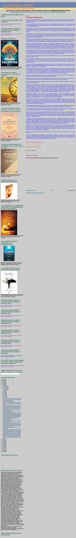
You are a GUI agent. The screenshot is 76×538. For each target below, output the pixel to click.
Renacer (4, 438)
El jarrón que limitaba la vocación (9, 401)
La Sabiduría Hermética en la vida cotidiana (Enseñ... (12, 424)
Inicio (52, 190)
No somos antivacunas (7, 419)
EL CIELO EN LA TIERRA (18, 5)
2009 (3, 451)
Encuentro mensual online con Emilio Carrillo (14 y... (12, 420)
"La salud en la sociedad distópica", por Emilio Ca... (12, 411)
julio (4, 391)
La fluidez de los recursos (7, 410)
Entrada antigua (71, 190)
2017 (3, 442)
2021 (3, 385)
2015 (3, 444)
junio (4, 392)
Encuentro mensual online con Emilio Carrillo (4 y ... (12, 405)
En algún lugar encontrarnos (8, 400)
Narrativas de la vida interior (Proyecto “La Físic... (11, 423)
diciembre (5, 386)
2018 (3, 441)
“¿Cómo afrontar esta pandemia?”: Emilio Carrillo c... (12, 432)
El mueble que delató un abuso (8, 418)
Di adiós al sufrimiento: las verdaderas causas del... (12, 402)
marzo (4, 395)
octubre (4, 388)
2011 (3, 449)
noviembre (5, 387)
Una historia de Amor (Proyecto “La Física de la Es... (12, 406)
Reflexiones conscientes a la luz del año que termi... (12, 434)
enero (4, 397)
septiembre (5, 389)
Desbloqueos (5, 428)
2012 (3, 448)
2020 (3, 439)
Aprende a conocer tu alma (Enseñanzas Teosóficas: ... (12, 398)
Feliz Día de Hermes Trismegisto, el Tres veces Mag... (12, 429)
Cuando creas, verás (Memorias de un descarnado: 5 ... (12, 403)
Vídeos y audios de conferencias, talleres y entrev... (12, 435)
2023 (3, 382)
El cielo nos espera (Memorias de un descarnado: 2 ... (12, 431)
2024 (3, 381)
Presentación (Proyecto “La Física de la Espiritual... (12, 433)
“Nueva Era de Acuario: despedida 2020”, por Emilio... (12, 437)
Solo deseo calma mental (7, 421)
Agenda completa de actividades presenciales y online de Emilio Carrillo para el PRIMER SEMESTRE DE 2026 (38, 12)
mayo (4, 393)
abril (4, 394)
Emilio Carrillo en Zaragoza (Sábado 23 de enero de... (12, 430)
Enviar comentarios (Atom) (38, 192)
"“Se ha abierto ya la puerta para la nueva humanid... (12, 399)
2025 (3, 380)
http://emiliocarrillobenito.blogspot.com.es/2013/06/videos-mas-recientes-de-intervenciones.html (11, 356)
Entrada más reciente (30, 190)
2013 (3, 447)
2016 (3, 443)
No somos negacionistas (7, 412)
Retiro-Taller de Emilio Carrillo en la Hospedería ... (11, 408)
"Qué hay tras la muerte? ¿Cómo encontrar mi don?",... (12, 409)
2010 (3, 450)
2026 (3, 379)
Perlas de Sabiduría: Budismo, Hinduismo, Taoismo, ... (12, 407)
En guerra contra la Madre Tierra (8, 426)
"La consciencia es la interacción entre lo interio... (11, 427)
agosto (4, 390)
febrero (4, 396)
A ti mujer (4, 404)
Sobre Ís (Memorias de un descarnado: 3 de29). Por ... (12, 422)
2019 (3, 440)
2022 (3, 383)
